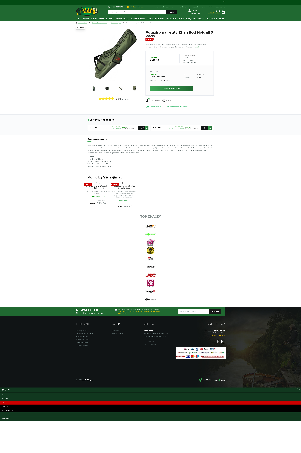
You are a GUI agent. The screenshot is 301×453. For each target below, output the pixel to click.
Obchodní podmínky (169, 7)
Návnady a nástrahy (106, 19)
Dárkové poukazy (117, 366)
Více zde (197, 47)
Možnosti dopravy (82, 369)
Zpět (82, 31)
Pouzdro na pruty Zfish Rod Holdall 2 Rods (124, 190)
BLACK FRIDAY (7, 442)
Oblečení (181, 19)
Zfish (199, 77)
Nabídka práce (220, 7)
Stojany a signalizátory (155, 19)
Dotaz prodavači (153, 101)
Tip (3, 427)
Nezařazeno (6, 451)
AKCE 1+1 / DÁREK (211, 19)
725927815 (215, 362)
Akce (3, 434)
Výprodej (5, 438)
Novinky (5, 430)
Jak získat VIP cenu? (190, 62)
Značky (221, 19)
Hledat (172, 12)
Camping (94, 19)
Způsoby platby (81, 363)
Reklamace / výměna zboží (189, 7)
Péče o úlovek (171, 19)
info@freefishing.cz (136, 7)
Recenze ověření (82, 378)
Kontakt (203, 7)
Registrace (115, 363)
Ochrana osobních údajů (84, 366)
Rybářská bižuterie (121, 19)
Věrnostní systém (82, 375)
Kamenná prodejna (82, 372)
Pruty (79, 19)
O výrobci (171, 101)
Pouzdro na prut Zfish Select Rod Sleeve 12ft (97, 189)
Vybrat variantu (171, 89)
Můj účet (194, 10)
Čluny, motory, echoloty (195, 19)
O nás (157, 7)
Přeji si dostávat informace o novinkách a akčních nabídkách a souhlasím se (139, 343)
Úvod (150, 7)
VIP (210, 7)
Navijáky (86, 19)
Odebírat (215, 343)
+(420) (117, 7)
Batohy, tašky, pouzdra (137, 19)
